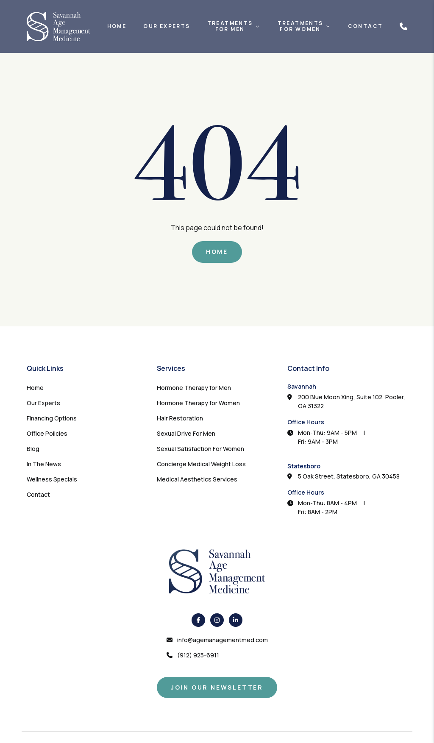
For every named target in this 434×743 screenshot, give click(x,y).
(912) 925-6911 (198, 655)
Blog (33, 449)
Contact (365, 26)
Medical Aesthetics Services (197, 479)
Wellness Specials (52, 479)
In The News (44, 464)
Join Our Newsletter (217, 687)
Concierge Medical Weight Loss (201, 464)
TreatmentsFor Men (230, 26)
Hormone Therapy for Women (198, 403)
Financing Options (52, 418)
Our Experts (166, 26)
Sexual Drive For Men (186, 433)
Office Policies (47, 433)
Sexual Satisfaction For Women (200, 449)
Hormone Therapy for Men (194, 388)
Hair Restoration (180, 418)
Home (117, 26)
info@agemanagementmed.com (222, 640)
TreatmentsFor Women (300, 26)
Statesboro (303, 466)
